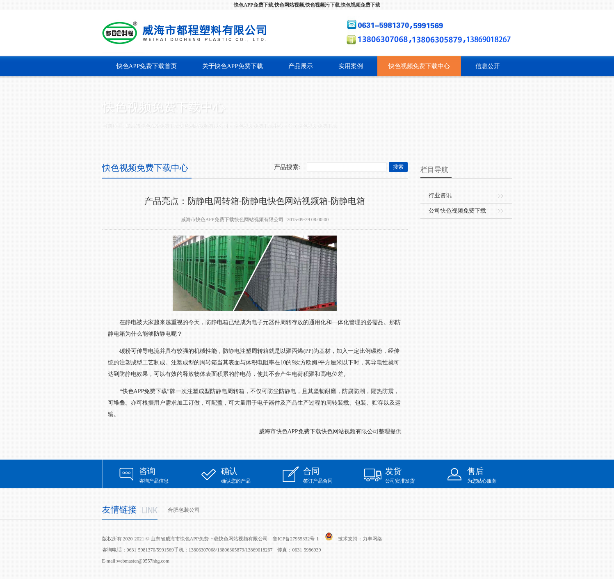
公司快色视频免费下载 (312, 125)
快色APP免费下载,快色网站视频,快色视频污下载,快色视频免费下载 (307, 5)
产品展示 (300, 66)
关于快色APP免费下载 (232, 66)
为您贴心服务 (489, 475)
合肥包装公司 (184, 510)
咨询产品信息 (161, 475)
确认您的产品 (243, 475)
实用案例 (350, 66)
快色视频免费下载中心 (419, 66)
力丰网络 (372, 539)
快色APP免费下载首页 (146, 66)
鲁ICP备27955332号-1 (296, 539)
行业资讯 (440, 195)
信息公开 (487, 66)
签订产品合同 (325, 475)
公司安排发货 (407, 475)
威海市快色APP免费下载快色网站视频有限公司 (177, 125)
